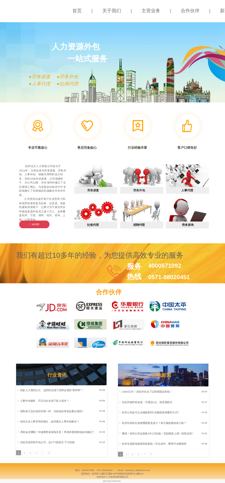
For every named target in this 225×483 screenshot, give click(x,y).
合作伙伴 (190, 10)
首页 (77, 10)
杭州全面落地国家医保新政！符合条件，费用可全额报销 (154, 444)
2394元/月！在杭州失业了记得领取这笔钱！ (147, 391)
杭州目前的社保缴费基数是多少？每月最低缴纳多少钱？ (154, 423)
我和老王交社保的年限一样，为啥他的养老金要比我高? (51, 411)
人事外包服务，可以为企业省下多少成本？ (44, 400)
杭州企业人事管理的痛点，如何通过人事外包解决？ (49, 421)
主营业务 (151, 10)
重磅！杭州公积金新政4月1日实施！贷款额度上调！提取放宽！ (158, 433)
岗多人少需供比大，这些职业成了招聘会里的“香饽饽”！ (51, 390)
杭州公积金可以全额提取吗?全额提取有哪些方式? (150, 412)
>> (49, 453)
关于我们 (111, 10)
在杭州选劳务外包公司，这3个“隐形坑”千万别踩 (47, 442)
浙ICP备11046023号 (111, 481)
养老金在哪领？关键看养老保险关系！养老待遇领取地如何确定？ (57, 432)
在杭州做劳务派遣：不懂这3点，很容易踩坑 (147, 402)
